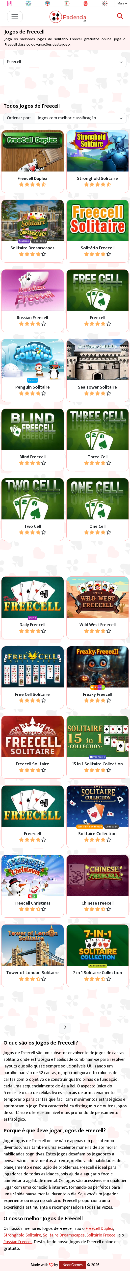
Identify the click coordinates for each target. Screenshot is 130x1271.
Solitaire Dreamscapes (64, 1235)
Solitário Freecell (101, 1235)
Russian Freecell (17, 1242)
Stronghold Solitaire (22, 1235)
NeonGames (72, 1265)
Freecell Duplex (99, 1228)
